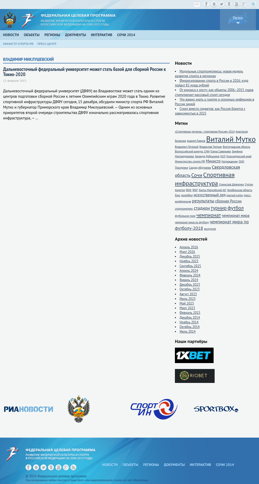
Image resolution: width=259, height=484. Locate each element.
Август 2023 (188, 294)
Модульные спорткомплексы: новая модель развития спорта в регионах (209, 73)
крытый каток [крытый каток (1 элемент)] (234, 195)
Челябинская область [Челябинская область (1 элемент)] (239, 190)
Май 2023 (187, 303)
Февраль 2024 (190, 275)
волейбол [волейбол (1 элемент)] (187, 195)
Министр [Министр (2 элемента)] (213, 161)
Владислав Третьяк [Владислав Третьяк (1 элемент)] (210, 147)
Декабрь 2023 (190, 284)
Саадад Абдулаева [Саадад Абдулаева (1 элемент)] (200, 167)
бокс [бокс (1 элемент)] (177, 195)
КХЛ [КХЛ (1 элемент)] (222, 156)
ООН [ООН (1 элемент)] (241, 161)
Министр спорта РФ (18, 44)
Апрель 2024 (189, 270)
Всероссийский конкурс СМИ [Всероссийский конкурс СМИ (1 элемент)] (192, 151)
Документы (75, 34)
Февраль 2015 (190, 312)
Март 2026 (187, 252)
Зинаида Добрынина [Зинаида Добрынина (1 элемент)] (207, 156)
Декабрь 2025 (190, 256)
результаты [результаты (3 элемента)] (203, 201)
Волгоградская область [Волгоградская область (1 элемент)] (236, 147)
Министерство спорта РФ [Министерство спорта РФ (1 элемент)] (190, 161)
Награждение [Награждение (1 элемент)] (230, 161)
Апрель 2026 (189, 247)
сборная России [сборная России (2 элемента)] (228, 201)
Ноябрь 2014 (189, 322)
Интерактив (101, 34)
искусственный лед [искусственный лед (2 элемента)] (209, 194)
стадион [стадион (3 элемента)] (202, 208)
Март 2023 (187, 308)
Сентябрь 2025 (190, 266)
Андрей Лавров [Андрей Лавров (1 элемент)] (196, 141)
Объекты (31, 34)
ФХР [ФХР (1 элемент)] (195, 190)
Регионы (52, 34)
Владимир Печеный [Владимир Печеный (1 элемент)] (186, 147)
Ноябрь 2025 (189, 261)
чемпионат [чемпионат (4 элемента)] (208, 214)
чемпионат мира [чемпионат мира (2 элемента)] (235, 215)
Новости (11, 34)
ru (197, 4)
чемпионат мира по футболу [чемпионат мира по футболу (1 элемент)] (192, 222)
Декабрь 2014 (190, 317)
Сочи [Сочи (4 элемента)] (196, 174)
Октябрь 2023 (190, 289)
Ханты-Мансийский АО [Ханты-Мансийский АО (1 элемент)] (212, 190)
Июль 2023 (188, 299)
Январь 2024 (189, 280)
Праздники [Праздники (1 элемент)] (181, 167)
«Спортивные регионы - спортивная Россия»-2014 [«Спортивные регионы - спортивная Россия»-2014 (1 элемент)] (205, 131)
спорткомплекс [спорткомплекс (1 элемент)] (184, 208)
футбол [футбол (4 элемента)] (236, 207)
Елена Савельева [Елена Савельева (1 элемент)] (221, 151)
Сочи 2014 (126, 34)
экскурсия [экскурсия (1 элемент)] (210, 229)
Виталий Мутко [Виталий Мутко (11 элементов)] (231, 139)
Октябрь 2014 (190, 327)
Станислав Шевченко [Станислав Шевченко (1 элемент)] (231, 184)
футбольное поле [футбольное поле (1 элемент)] (185, 216)
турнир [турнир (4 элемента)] (218, 207)
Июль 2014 (188, 331)
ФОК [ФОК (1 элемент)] (188, 190)
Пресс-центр (46, 44)
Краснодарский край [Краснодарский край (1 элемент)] (239, 156)
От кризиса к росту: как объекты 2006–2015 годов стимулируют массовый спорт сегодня (214, 92)
